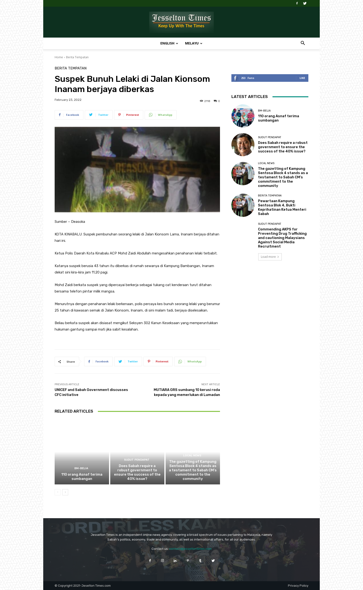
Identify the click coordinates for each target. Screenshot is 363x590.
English (169, 43)
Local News (192, 455)
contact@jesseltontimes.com (190, 549)
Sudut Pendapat (136, 460)
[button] (302, 43)
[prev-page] (58, 492)
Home (59, 57)
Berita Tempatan (77, 57)
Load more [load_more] (270, 257)
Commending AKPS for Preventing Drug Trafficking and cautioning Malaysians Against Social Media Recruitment (282, 238)
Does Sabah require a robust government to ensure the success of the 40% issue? (137, 472)
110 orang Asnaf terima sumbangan (81, 476)
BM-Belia (81, 468)
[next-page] (65, 492)
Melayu (193, 43)
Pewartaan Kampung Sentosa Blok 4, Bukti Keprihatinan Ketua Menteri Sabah (282, 207)
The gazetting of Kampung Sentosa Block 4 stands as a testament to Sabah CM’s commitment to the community (193, 470)
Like (302, 78)
